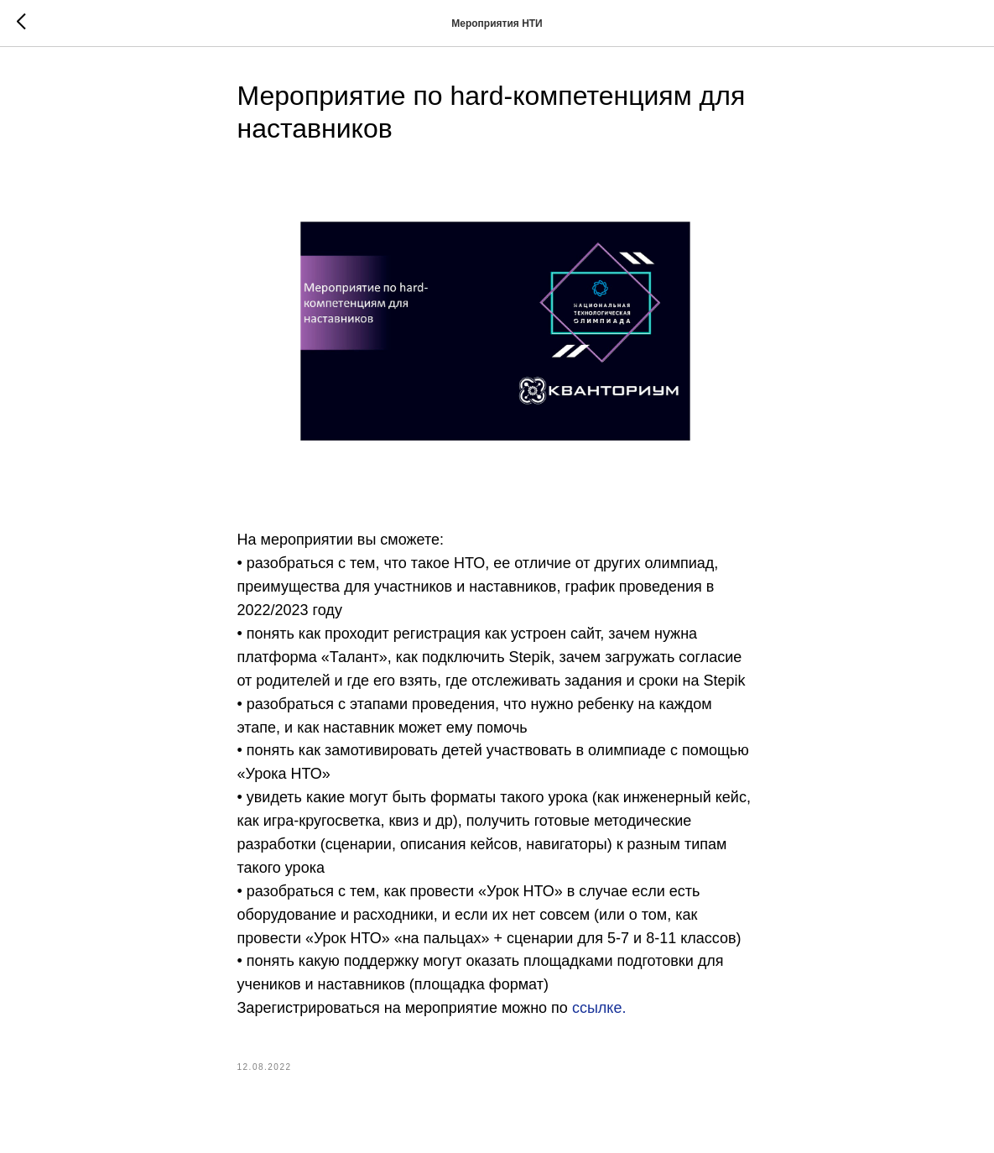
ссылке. (599, 1007)
